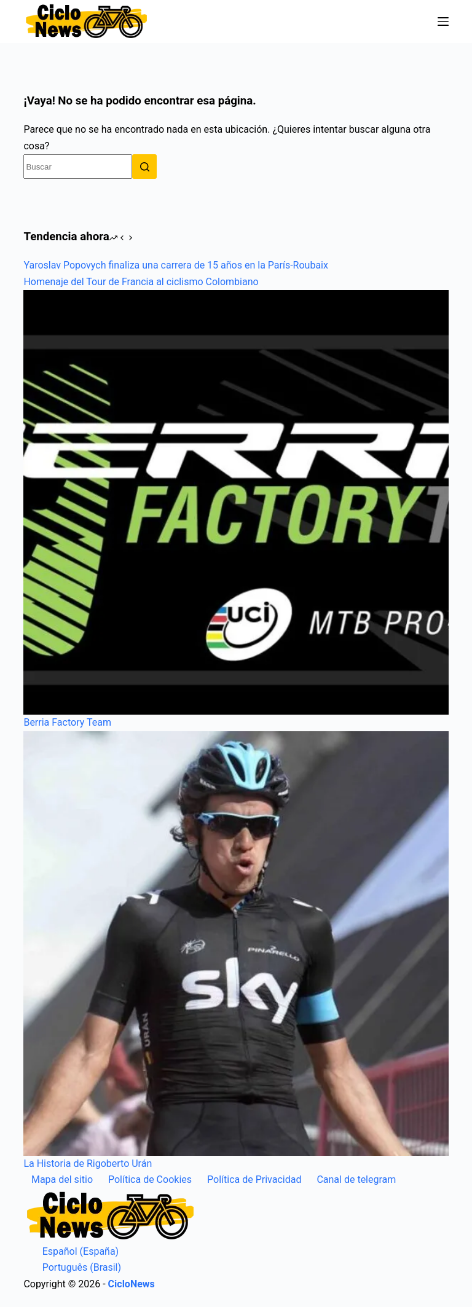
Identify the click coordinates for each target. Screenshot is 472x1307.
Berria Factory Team (67, 722)
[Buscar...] (77, 166)
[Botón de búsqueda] (144, 166)
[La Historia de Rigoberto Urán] (235, 943)
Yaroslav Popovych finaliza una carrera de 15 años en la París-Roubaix (175, 265)
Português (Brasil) (72, 1267)
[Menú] (443, 21)
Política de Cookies (150, 1179)
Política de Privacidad (254, 1179)
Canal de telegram (356, 1179)
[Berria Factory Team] (235, 502)
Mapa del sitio (62, 1179)
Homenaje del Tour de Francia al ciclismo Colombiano (140, 282)
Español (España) (71, 1251)
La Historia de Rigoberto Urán (87, 1163)
